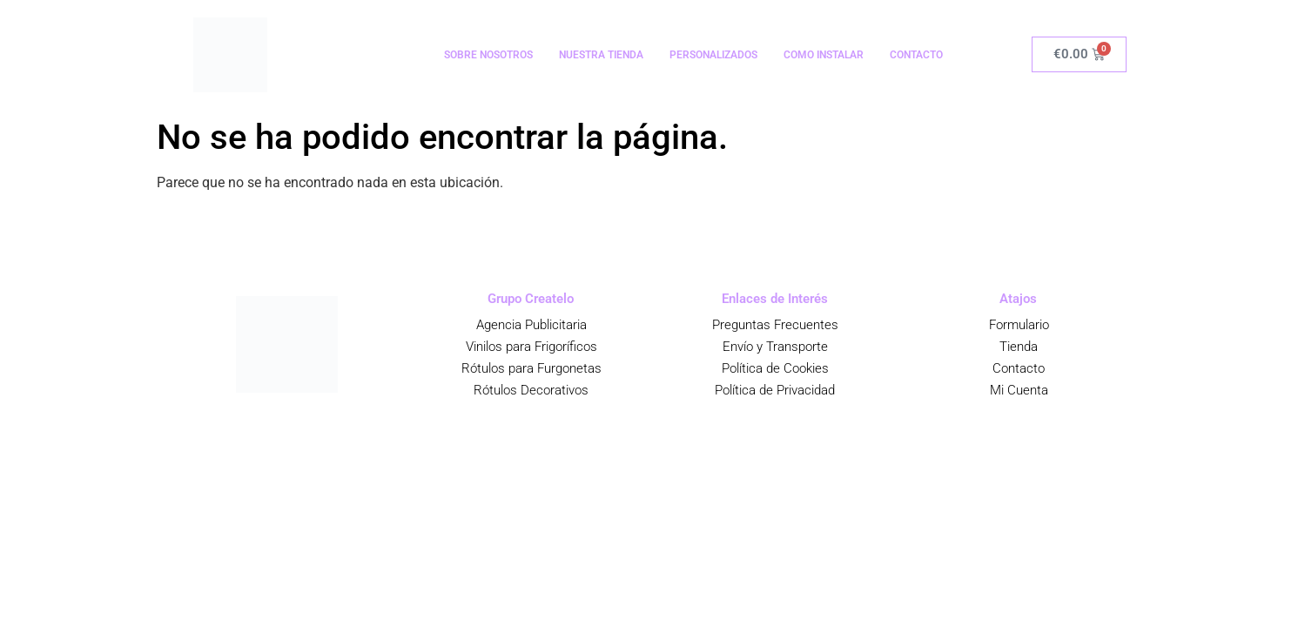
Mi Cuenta (1018, 390)
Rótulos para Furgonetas (531, 368)
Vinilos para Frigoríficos (530, 346)
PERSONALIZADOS (713, 55)
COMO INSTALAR (824, 55)
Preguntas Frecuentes (774, 325)
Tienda (1018, 346)
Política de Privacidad (775, 390)
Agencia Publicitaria (530, 325)
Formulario (1018, 325)
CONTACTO (916, 55)
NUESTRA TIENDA (601, 55)
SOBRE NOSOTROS (488, 55)
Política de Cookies (774, 368)
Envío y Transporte (774, 346)
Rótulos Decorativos (531, 390)
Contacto (1018, 368)
